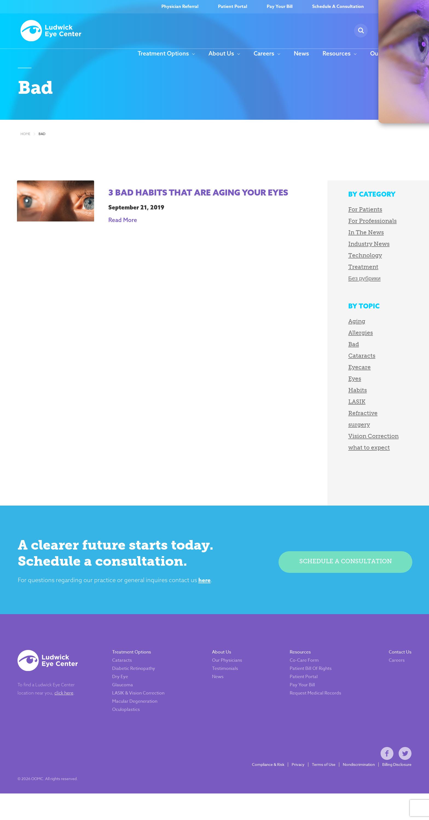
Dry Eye (117, 693)
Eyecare (330, 376)
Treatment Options (163, 54)
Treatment (334, 276)
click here (66, 709)
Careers (264, 54)
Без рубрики (335, 287)
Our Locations (389, 54)
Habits (328, 399)
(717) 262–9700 (403, 7)
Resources (336, 54)
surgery (330, 433)
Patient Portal (232, 7)
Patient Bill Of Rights (308, 685)
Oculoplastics (123, 726)
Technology (336, 264)
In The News (337, 241)
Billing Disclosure (393, 787)
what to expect (340, 456)
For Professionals (343, 230)
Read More (126, 240)
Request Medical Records (312, 709)
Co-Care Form (301, 676)
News (301, 54)
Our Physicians (224, 676)
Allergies (331, 341)
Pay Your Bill (279, 7)
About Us (221, 54)
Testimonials (222, 685)
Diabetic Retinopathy (130, 685)
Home (25, 143)
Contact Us (397, 668)
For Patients (336, 218)
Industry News (339, 253)
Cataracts (332, 364)
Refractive (333, 422)
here (224, 592)
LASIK (327, 410)
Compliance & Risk (265, 787)
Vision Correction (344, 445)
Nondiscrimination (356, 787)
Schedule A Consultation (338, 7)
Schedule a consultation (343, 572)
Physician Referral (179, 7)
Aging (327, 330)
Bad (42, 143)
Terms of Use (320, 787)
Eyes (325, 387)
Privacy (295, 787)
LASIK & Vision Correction (135, 709)
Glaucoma (119, 701)
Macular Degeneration (131, 717)
